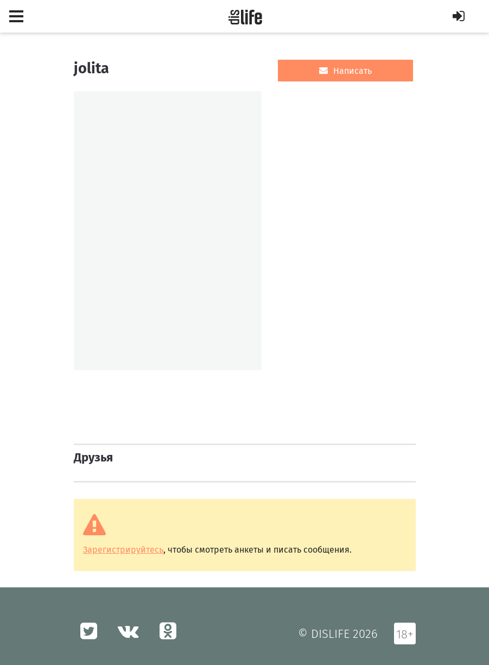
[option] (168, 230)
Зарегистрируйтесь (123, 549)
